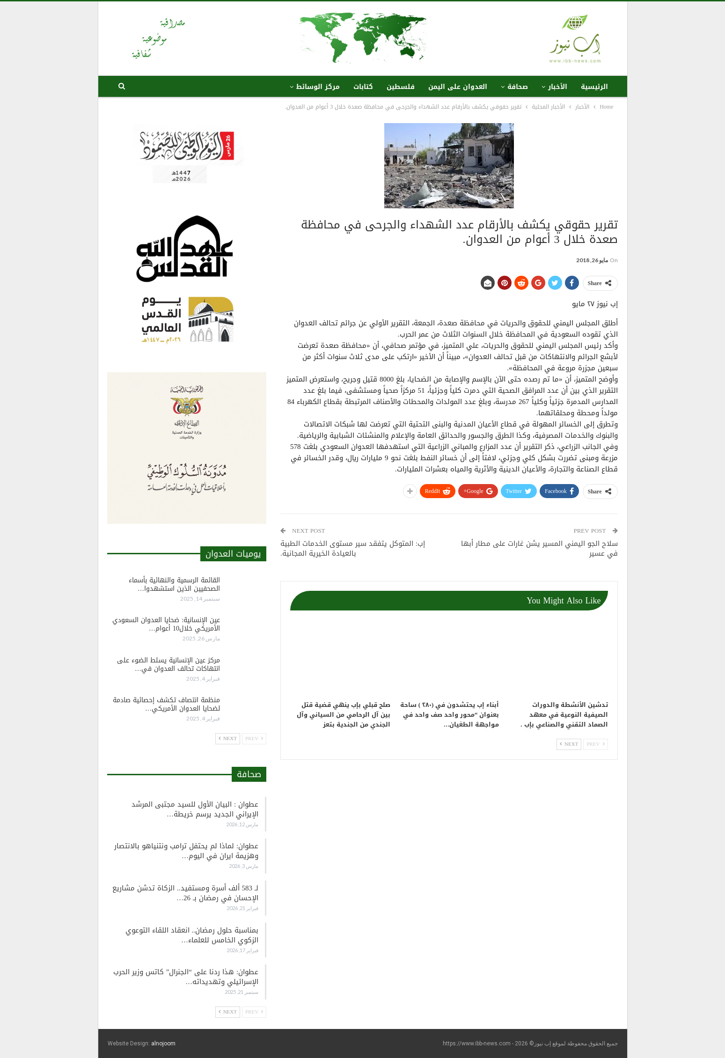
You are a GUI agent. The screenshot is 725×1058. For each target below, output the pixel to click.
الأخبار (557, 87)
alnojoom (163, 1043)
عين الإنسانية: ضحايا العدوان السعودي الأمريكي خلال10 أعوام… (166, 624)
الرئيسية (594, 87)
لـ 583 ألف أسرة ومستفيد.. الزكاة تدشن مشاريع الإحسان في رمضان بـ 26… (185, 893)
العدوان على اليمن (457, 87)
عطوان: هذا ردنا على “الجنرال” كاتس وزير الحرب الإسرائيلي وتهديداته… (185, 976)
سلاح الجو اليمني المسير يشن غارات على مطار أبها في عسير (539, 548)
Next (569, 744)
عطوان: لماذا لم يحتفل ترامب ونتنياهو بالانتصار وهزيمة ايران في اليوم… (186, 850)
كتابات (363, 87)
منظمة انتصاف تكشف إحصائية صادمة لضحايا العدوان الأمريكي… (166, 704)
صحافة (517, 87)
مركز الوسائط (318, 87)
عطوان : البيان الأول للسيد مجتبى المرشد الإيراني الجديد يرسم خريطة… (195, 809)
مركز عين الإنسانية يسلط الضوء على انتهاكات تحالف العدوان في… (168, 664)
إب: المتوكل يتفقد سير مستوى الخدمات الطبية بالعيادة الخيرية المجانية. (352, 548)
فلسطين (401, 87)
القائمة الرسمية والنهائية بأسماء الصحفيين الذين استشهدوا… (174, 584)
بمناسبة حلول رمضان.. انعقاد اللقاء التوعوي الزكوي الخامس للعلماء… (192, 935)
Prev (595, 744)
